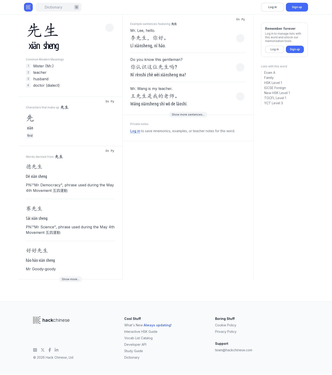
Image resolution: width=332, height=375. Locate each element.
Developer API (135, 344)
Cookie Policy (225, 325)
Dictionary (131, 357)
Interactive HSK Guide (140, 331)
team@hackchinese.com (233, 350)
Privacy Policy (226, 331)
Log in (272, 7)
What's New (148, 325)
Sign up (297, 7)
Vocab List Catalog (138, 338)
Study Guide (133, 351)
